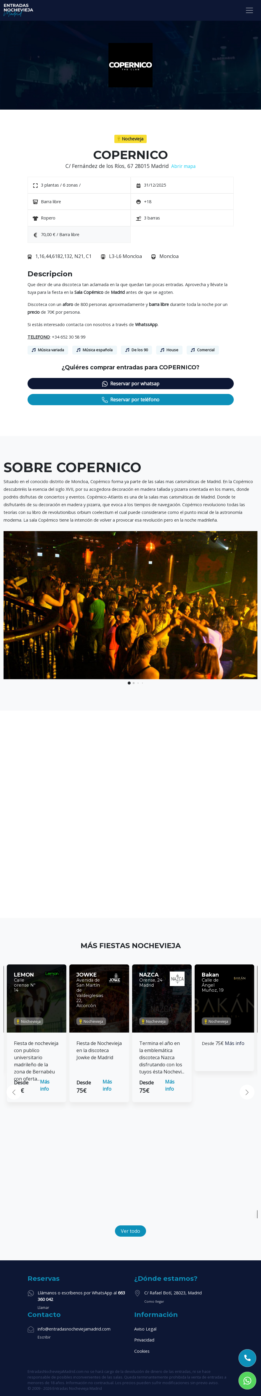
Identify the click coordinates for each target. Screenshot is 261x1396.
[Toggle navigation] (249, 10)
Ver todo (130, 1231)
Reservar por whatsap (130, 383)
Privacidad (144, 1340)
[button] (129, 683)
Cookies (142, 1351)
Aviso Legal (145, 1329)
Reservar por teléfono (130, 399)
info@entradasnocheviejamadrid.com (74, 1329)
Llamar (43, 1307)
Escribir (44, 1337)
